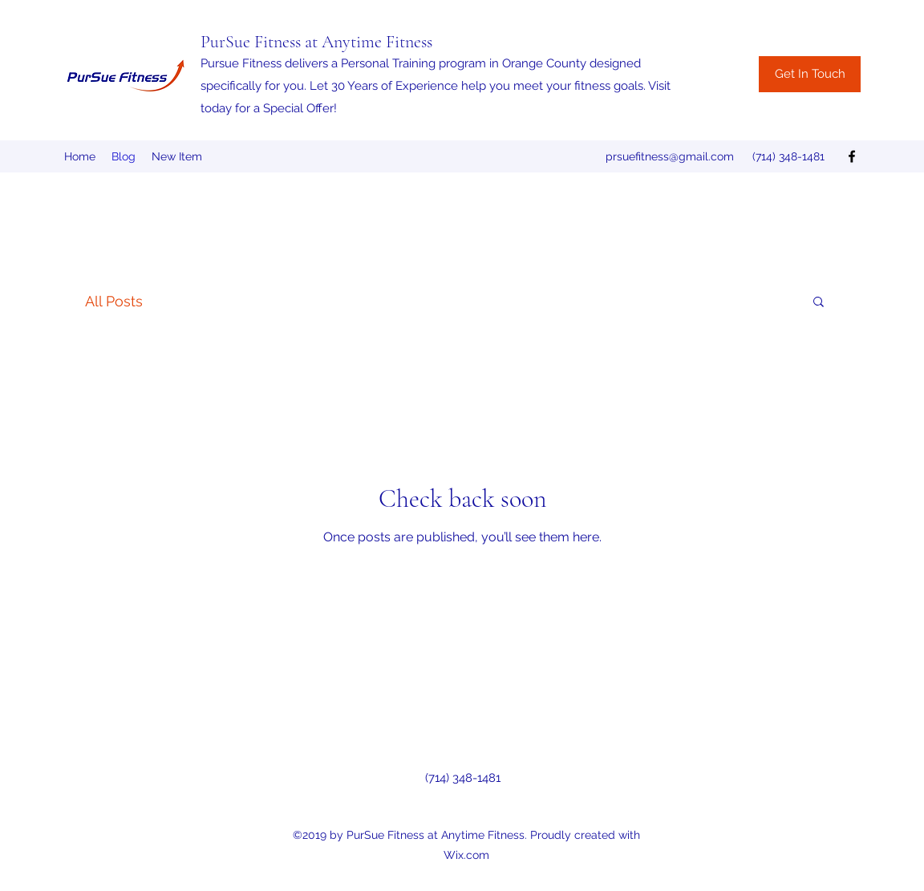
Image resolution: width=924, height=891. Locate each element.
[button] (818, 302)
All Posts (114, 301)
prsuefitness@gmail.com (670, 156)
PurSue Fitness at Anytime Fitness (316, 41)
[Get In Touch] (810, 74)
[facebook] (852, 156)
